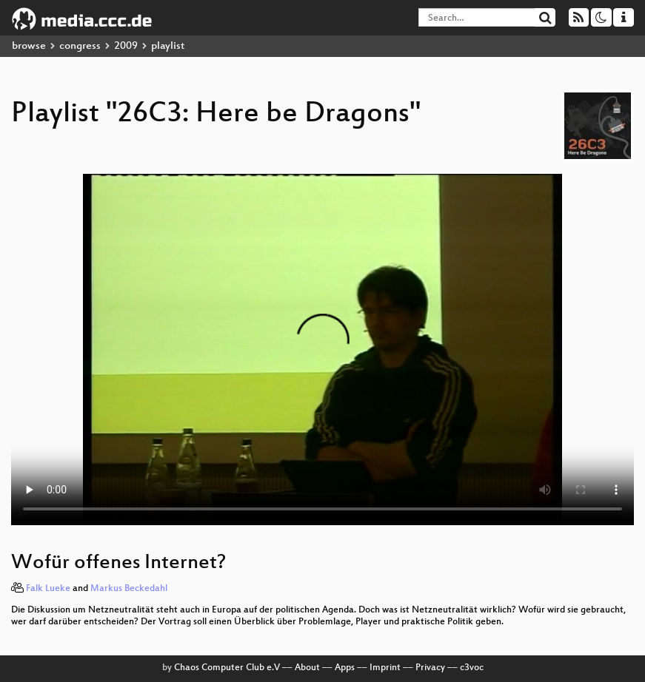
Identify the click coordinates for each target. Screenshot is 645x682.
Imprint (385, 668)
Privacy (430, 668)
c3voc (472, 668)
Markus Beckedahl (128, 589)
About (307, 668)
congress (80, 46)
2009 (126, 46)
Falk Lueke (48, 589)
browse (29, 46)
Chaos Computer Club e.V (227, 668)
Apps (345, 668)
